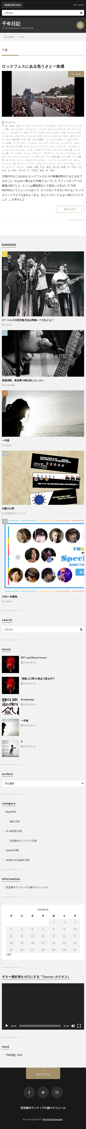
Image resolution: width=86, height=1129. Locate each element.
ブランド (36, 153)
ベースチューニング (18, 156)
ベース (59, 153)
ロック (20, 167)
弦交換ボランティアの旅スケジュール (27, 887)
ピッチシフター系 (63, 150)
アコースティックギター (43, 126)
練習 (41, 170)
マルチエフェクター (35, 160)
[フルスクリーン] (79, 1026)
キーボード (16, 132)
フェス (27, 153)
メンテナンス (65, 160)
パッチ (29, 150)
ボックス (10, 160)
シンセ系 (6, 143)
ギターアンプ (30, 132)
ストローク (66, 143)
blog (78, 74)
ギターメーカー (61, 136)
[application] (43, 1006)
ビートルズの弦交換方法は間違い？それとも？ (28, 320)
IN (6, 126)
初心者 (56, 167)
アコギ (25, 126)
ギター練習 (37, 139)
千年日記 (11, 23)
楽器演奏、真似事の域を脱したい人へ (23, 380)
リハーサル (69, 163)
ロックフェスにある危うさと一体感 (33, 66)
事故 (48, 167)
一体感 (28, 167)
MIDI (11, 126)
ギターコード (68, 132)
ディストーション (46, 146)
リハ (59, 163)
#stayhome (27, 699)
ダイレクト (29, 146)
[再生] (7, 1026)
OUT (18, 126)
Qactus (8, 324)
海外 (11, 821)
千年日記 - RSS (14, 1055)
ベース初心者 (52, 156)
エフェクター (17, 129)
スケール (54, 143)
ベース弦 (65, 156)
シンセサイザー (71, 139)
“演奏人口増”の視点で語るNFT (38, 678)
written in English (15, 859)
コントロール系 (53, 139)
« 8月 (8, 954)
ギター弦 (25, 139)
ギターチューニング (25, 136)
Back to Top (43, 1074)
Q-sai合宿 (10, 385)
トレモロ (72, 146)
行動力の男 (8, 508)
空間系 (34, 170)
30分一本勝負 (9, 596)
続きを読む (70, 209)
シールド (32, 143)
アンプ (74, 126)
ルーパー (10, 167)
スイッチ (43, 143)
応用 (73, 167)
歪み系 (21, 170)
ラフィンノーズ (25, 163)
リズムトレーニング (45, 163)
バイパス (19, 150)
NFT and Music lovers (34, 657)
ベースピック (37, 156)
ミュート (52, 160)
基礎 (63, 167)
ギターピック (44, 136)
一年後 (5, 440)
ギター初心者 (13, 139)
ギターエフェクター (49, 132)
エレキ (42, 129)
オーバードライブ (56, 129)
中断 (36, 167)
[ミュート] (73, 1026)
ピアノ (48, 150)
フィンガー (16, 153)
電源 (52, 170)
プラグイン (48, 153)
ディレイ (61, 146)
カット (5, 132)
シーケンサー (19, 143)
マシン (20, 160)
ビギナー (38, 150)
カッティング (74, 129)
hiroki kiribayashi (52, 1119)
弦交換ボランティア (15, 513)
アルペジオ (63, 126)
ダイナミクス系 (14, 146)
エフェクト (31, 129)
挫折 (14, 170)
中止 (42, 167)
